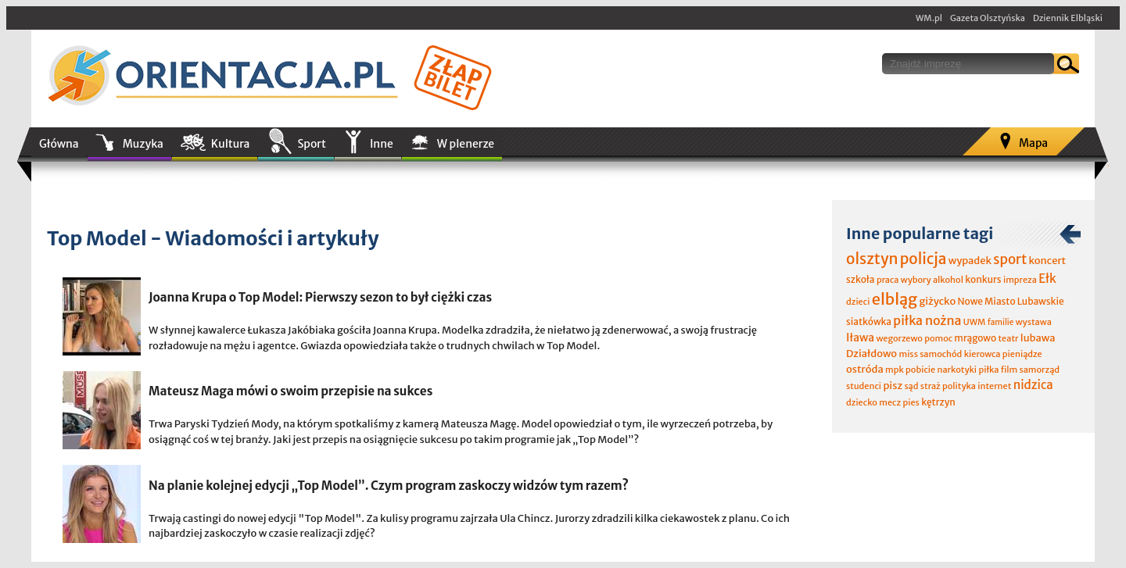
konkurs (983, 279)
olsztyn (872, 258)
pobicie (920, 369)
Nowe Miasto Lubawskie (1011, 301)
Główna (59, 144)
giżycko (937, 301)
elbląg (894, 299)
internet (994, 385)
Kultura (230, 144)
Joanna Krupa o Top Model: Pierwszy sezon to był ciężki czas (320, 297)
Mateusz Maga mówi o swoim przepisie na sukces (290, 391)
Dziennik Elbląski (1068, 18)
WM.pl (929, 18)
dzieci (858, 301)
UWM (974, 321)
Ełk (1047, 278)
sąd (911, 385)
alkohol (948, 279)
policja (923, 258)
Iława (860, 337)
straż (930, 385)
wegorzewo (899, 338)
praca (888, 279)
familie (1001, 322)
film (1009, 369)
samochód (941, 353)
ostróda (865, 369)
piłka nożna (927, 320)
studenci (863, 385)
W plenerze (465, 144)
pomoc (938, 338)
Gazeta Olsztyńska (987, 18)
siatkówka (868, 321)
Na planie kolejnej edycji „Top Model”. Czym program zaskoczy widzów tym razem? (389, 485)
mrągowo (975, 338)
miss (907, 353)
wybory (916, 279)
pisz (892, 385)
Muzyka (143, 144)
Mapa (1033, 143)
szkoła (860, 279)
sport (1010, 259)
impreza (1020, 279)
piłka (988, 369)
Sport (311, 144)
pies (910, 402)
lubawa (1038, 338)
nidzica (1033, 384)
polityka (959, 385)
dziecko (861, 402)
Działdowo (871, 353)
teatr (1008, 338)
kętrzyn (938, 402)
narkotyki (957, 369)
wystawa (1034, 321)
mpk (894, 369)
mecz (890, 402)
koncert (1047, 260)
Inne (381, 144)
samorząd (1040, 369)
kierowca (982, 353)
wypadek (970, 260)
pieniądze (1022, 353)
